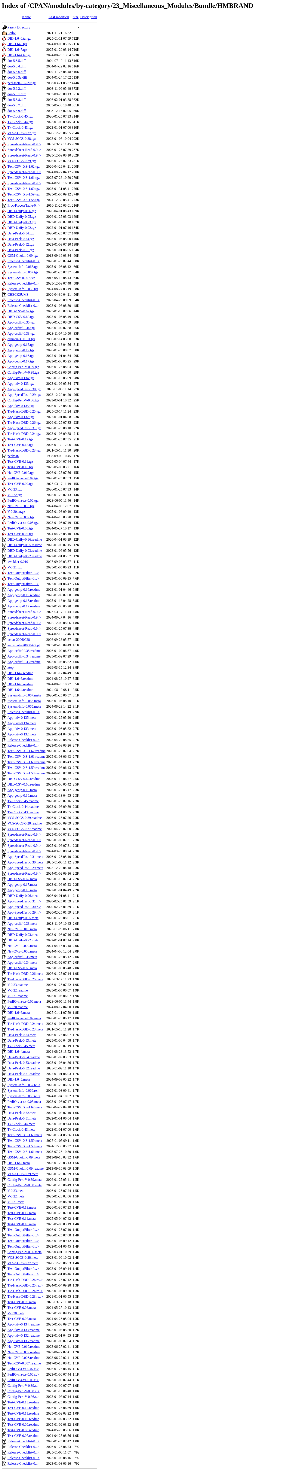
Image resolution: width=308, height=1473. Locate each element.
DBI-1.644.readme (20, 690)
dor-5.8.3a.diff (17, 77)
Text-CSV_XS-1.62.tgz (23, 166)
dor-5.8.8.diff (16, 99)
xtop (10, 667)
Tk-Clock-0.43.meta (21, 1129)
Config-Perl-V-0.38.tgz (23, 372)
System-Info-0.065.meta (24, 706)
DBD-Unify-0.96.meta (22, 896)
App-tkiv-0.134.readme (23, 1324)
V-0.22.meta (15, 1196)
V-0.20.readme (17, 1007)
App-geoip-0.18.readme (23, 600)
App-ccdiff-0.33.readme (23, 662)
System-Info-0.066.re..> (23, 1090)
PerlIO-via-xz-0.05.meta (24, 1101)
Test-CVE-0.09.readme (23, 1424)
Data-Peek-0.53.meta (21, 1040)
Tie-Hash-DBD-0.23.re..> (25, 1296)
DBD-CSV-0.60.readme (23, 784)
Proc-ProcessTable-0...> (23, 205)
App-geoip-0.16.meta (22, 890)
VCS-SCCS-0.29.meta (22, 1174)
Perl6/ (11, 33)
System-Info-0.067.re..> (23, 1085)
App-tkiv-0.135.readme (23, 1341)
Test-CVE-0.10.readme (23, 1419)
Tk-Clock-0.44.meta (21, 1124)
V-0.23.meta (15, 1191)
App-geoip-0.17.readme (23, 606)
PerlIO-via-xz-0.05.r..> (23, 1380)
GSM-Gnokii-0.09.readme (25, 1168)
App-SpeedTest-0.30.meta (25, 862)
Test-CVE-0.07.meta (21, 1319)
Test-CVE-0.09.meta (21, 1302)
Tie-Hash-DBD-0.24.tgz (24, 433)
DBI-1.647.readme (20, 673)
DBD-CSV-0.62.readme (23, 779)
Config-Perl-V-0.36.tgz (23, 400)
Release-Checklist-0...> (23, 261)
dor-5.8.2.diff (16, 88)
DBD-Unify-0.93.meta (22, 934)
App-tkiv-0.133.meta (21, 729)
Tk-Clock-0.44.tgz (20, 122)
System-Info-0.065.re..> (23, 1096)
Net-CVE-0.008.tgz (20, 506)
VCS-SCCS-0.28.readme (24, 823)
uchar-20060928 (18, 639)
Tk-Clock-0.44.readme (23, 806)
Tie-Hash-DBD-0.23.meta (25, 1029)
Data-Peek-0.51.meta (21, 1118)
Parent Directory (18, 27)
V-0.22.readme (17, 990)
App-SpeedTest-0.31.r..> (24, 901)
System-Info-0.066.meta (24, 701)
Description (88, 17)
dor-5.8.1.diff (16, 94)
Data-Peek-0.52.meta (21, 1113)
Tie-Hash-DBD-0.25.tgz (24, 411)
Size (76, 17)
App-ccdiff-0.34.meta (22, 962)
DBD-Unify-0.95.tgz (21, 216)
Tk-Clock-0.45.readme (23, 801)
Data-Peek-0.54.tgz (20, 233)
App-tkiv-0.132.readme (23, 1335)
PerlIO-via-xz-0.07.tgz (22, 478)
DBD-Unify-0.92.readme (24, 556)
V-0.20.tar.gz (16, 511)
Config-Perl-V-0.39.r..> (23, 1385)
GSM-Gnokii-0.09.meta (23, 1157)
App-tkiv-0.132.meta (21, 734)
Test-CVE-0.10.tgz (20, 467)
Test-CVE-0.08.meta (21, 1307)
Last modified (59, 17)
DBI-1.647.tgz (17, 49)
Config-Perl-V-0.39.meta (24, 1179)
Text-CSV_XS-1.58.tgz (23, 200)
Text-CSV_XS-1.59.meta (24, 1140)
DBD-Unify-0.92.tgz (21, 228)
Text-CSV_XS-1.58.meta (24, 1146)
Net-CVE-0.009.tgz (20, 517)
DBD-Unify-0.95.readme (24, 545)
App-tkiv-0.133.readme (23, 1330)
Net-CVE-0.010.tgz (20, 472)
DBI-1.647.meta (18, 1163)
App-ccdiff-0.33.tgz (21, 333)
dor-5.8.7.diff (16, 105)
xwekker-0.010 (17, 562)
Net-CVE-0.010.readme (23, 1346)
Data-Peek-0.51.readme (23, 1074)
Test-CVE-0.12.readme (23, 1408)
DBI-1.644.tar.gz (19, 55)
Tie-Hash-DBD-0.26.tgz (24, 422)
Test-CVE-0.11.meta (21, 1218)
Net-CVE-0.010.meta (22, 929)
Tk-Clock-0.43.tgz (20, 127)
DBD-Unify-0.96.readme (24, 539)
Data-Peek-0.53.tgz (20, 239)
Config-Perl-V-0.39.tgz (23, 367)
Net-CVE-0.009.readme (23, 1352)
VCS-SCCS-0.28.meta (22, 1257)
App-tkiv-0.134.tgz (20, 378)
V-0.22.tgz (14, 495)
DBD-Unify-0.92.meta (22, 940)
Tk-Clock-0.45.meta (21, 1046)
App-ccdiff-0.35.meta (22, 957)
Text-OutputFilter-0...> (23, 573)
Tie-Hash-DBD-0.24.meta (25, 1024)
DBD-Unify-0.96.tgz (21, 211)
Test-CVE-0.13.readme (23, 1402)
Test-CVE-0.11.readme (23, 1413)
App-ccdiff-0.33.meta (22, 923)
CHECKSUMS (17, 294)
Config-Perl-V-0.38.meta (24, 1185)
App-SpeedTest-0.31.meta (25, 857)
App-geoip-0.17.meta (22, 884)
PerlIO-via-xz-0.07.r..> (23, 1369)
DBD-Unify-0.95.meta (22, 918)
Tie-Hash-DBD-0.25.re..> (25, 1285)
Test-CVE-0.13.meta (21, 1207)
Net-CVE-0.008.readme (23, 1358)
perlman (13, 456)
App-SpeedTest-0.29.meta (25, 868)
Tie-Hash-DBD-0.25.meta (25, 979)
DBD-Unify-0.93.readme (24, 550)
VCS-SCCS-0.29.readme (24, 818)
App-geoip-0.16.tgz (20, 356)
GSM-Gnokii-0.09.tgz (22, 255)
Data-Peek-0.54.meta (21, 1035)
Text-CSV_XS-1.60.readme (26, 762)
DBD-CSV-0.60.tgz (20, 317)
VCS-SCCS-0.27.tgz (21, 133)
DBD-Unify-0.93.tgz (21, 222)
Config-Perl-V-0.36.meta (24, 1252)
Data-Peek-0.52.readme (23, 1068)
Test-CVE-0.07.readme (23, 1435)
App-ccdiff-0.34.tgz (21, 328)
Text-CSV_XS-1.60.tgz (23, 189)
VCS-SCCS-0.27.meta (22, 1263)
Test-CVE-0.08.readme (23, 1430)
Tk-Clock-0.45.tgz (20, 116)
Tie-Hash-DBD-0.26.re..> (25, 1280)
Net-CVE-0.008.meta (22, 951)
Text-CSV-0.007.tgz (21, 278)
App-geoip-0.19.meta (22, 790)
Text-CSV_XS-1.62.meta (24, 1107)
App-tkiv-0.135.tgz (20, 406)
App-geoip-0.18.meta (22, 795)
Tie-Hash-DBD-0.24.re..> (25, 1291)
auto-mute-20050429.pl (23, 645)
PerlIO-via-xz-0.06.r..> (23, 1374)
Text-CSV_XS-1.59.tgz (23, 194)
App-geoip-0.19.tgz (20, 350)
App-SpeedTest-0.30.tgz (24, 389)
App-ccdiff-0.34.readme (23, 656)
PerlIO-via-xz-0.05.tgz (22, 523)
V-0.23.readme (17, 985)
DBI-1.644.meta (18, 1051)
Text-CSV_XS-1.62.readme (26, 751)
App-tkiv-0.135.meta (21, 717)
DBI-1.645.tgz (17, 44)
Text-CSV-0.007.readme (24, 1363)
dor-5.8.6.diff (16, 72)
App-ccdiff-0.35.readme (23, 651)
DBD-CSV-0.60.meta (22, 968)
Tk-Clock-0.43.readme (23, 812)
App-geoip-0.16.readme (23, 589)
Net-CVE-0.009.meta (22, 946)
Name (26, 17)
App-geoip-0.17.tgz (20, 361)
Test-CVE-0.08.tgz (20, 528)
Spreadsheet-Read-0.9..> (24, 144)
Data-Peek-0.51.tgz (20, 250)
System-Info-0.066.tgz (22, 266)
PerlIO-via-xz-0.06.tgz (22, 500)
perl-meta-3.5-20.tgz (21, 83)
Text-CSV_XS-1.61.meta (24, 1152)
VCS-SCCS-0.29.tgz (21, 161)
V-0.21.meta (15, 1202)
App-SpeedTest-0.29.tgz (24, 395)
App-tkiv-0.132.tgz (20, 417)
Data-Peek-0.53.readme (23, 1062)
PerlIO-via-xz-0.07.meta (24, 1018)
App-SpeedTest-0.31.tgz (24, 428)
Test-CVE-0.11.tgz (20, 461)
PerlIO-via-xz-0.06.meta (24, 1001)
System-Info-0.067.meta (24, 695)
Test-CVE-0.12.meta (21, 1213)
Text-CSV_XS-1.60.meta (24, 1135)
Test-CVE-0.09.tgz (20, 484)
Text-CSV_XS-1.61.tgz (23, 177)
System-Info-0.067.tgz (22, 272)
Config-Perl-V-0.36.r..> (23, 1396)
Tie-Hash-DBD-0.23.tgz (24, 450)
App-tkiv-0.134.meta (21, 723)
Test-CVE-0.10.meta (21, 1224)
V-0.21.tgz (14, 567)
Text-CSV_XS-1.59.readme (26, 767)
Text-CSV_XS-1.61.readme (26, 756)
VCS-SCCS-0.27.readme (24, 829)
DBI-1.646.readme (20, 678)
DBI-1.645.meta (18, 1079)
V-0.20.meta (15, 1313)
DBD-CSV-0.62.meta (22, 879)
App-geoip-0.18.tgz (20, 344)
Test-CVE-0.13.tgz (20, 445)
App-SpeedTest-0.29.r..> (24, 912)
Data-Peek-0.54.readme (23, 1057)
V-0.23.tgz (14, 489)
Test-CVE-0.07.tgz (20, 534)
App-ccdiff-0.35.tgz (21, 322)
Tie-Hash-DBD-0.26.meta (25, 973)
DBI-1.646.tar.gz (19, 38)
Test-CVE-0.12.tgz (20, 439)
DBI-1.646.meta (18, 1012)
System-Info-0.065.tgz (22, 289)
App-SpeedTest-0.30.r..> (24, 907)
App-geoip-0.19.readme (23, 595)
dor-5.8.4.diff (16, 66)
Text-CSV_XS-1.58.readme (26, 773)
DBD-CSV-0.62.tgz (20, 311)
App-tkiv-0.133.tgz (20, 383)
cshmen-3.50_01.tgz (21, 339)
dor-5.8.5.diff (16, 61)
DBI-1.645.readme (20, 684)
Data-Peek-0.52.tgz (20, 244)
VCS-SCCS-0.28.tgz (21, 138)
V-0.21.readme (17, 996)
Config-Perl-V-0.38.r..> (23, 1391)
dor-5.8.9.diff (16, 111)
